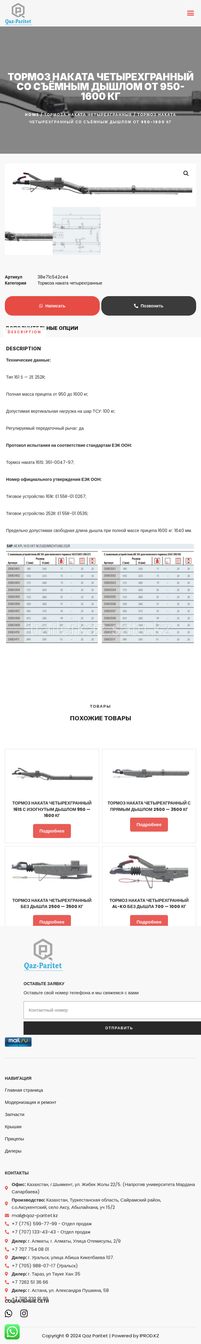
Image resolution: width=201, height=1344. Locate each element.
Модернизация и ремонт (30, 1157)
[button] (190, 13)
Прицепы (14, 1193)
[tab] (24, 99)
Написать (52, 306)
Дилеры (13, 1205)
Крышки (13, 1181)
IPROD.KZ (149, 1335)
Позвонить (148, 306)
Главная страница (24, 1145)
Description (24, 98)
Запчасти (14, 1169)
